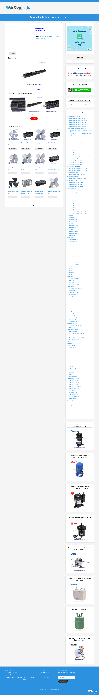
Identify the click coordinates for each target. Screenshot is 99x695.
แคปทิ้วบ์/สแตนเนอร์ (72, 368)
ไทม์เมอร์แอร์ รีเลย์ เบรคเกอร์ (74, 355)
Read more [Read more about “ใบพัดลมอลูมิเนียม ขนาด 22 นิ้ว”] (52, 197)
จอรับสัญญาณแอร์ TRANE (73, 296)
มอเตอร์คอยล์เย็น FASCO (73, 241)
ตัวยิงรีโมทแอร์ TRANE (73, 290)
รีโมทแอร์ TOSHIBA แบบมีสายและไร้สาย (75, 325)
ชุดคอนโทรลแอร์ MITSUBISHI (72, 329)
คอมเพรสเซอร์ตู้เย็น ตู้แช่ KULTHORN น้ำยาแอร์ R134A (78, 213)
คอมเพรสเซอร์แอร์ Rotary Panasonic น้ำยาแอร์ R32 (78, 170)
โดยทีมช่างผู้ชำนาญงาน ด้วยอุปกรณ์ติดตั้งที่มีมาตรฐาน (77, 104)
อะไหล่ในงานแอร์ (70, 343)
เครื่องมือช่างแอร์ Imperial (73, 408)
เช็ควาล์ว (70, 374)
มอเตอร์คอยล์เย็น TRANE (73, 219)
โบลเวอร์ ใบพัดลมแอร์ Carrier (74, 384)
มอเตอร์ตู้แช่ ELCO (70, 274)
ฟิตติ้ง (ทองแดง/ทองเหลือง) (74, 394)
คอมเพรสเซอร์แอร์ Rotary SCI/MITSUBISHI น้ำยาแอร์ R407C (79, 156)
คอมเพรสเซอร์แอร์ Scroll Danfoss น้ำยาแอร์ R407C (78, 141)
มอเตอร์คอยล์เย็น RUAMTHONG (74, 247)
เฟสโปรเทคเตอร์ (71, 357)
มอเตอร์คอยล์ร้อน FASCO (73, 239)
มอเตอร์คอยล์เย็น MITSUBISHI (74, 259)
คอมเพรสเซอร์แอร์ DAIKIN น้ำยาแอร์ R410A (76, 184)
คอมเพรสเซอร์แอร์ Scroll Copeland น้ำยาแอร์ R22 (77, 118)
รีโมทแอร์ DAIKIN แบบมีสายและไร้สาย (75, 312)
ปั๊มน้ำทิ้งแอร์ (71, 416)
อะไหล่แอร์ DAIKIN (70, 12)
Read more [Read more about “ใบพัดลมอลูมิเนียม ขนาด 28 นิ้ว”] (39, 148)
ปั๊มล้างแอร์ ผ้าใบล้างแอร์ (73, 404)
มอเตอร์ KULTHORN (70, 261)
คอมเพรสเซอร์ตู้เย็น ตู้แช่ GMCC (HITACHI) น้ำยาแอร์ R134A (79, 196)
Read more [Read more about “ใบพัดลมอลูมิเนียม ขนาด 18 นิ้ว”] (12, 173)
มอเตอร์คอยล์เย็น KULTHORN (74, 264)
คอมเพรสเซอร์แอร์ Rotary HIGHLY (73, 176)
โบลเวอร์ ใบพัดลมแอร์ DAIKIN (74, 382)
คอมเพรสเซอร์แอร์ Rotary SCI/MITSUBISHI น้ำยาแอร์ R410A (79, 153)
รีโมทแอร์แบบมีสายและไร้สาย (74, 278)
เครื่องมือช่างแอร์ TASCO (73, 410)
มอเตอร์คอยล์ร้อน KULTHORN (74, 262)
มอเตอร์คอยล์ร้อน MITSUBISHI (74, 257)
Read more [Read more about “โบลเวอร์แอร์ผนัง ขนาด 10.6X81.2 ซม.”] (52, 148)
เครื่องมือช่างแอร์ (70, 400)
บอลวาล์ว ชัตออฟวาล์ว (73, 376)
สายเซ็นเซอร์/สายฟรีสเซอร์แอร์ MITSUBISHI (76, 333)
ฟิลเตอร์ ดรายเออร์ (72, 345)
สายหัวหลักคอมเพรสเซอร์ (73, 359)
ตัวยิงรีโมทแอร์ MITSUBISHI (73, 331)
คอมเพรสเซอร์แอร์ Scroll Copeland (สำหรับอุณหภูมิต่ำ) (77, 128)
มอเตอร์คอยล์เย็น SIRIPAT (73, 253)
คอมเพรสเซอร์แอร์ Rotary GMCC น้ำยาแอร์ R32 (77, 174)
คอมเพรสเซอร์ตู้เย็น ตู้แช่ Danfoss (73, 204)
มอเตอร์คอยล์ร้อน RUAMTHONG (74, 245)
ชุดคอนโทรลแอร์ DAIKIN (71, 310)
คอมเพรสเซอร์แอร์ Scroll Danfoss (73, 137)
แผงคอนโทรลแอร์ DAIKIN (73, 315)
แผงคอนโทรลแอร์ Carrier (73, 306)
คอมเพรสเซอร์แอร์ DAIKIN (72, 180)
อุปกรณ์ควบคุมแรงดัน (71, 361)
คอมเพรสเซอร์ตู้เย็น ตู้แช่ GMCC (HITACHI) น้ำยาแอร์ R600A (79, 200)
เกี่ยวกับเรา (78, 12)
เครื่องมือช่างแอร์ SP (72, 414)
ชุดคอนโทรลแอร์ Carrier (71, 300)
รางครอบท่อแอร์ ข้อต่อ (73, 392)
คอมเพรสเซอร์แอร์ (46, 12)
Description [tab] (12, 53)
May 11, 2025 (34, 205)
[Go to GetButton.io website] (96, 693)
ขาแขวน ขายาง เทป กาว (73, 390)
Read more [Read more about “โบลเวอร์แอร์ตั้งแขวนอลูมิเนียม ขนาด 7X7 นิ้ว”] (25, 197)
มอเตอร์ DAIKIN (70, 229)
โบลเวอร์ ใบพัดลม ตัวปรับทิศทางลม (47, 36)
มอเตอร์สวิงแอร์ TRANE (73, 221)
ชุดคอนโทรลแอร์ (70, 276)
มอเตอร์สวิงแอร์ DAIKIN (73, 235)
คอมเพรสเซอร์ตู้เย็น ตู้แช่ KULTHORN (73, 209)
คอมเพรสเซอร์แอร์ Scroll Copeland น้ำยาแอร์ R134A (78, 120)
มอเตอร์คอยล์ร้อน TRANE (73, 217)
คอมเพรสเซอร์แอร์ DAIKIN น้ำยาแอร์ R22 (76, 182)
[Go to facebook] (96, 691)
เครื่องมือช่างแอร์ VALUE (73, 412)
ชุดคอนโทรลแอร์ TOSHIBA (72, 323)
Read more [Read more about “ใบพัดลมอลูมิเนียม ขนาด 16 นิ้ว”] (12, 148)
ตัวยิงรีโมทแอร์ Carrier (73, 304)
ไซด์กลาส (70, 370)
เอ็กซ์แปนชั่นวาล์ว (72, 365)
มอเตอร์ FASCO (70, 237)
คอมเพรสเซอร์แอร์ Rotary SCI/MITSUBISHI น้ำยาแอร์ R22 (79, 151)
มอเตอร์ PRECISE (70, 268)
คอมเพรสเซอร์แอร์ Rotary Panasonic (74, 166)
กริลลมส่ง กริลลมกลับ (72, 398)
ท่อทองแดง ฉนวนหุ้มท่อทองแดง (73, 339)
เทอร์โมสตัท (69, 341)
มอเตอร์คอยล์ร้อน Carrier (73, 225)
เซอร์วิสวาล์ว (71, 367)
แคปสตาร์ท (70, 351)
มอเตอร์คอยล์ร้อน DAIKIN (73, 231)
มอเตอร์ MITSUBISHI (71, 255)
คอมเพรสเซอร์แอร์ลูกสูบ (71, 188)
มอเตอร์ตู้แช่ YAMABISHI (71, 272)
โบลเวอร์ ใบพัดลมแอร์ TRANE (74, 380)
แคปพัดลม (70, 353)
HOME (40, 12)
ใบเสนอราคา (91, 12)
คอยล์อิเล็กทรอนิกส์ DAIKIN (73, 321)
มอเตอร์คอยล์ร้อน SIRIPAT (73, 251)
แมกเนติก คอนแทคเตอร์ (73, 347)
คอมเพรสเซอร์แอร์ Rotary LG (72, 158)
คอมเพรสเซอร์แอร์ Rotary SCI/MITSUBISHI (75, 149)
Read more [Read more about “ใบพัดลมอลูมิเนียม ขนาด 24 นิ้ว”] (25, 173)
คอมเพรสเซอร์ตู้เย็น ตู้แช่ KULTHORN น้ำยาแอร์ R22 (77, 211)
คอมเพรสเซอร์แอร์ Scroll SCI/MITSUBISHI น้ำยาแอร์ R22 (79, 147)
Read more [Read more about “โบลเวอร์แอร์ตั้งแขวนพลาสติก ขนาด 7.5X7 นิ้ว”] (52, 173)
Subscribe (63, 681)
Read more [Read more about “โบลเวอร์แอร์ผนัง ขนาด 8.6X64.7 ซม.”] (25, 148)
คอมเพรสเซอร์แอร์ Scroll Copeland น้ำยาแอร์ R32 (77, 126)
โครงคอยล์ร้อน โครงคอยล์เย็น (74, 388)
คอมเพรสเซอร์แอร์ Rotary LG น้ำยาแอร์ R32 (76, 164)
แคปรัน (70, 349)
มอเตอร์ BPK (69, 270)
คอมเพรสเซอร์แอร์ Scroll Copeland (73, 116)
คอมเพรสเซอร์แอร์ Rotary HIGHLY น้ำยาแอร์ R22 (77, 178)
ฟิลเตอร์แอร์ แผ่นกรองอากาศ (74, 396)
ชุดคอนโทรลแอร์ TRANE (71, 286)
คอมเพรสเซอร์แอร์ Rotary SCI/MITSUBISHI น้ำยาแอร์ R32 (79, 155)
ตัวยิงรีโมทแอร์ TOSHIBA (73, 327)
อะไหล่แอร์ (62, 12)
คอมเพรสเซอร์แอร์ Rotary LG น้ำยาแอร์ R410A (77, 162)
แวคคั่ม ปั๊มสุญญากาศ (72, 406)
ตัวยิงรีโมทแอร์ (71, 280)
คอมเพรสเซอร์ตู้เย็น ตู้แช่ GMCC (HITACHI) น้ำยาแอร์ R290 (79, 202)
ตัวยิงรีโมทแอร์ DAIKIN (73, 314)
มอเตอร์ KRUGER (70, 266)
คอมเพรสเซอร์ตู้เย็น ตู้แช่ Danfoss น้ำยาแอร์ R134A (77, 206)
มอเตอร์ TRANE (70, 215)
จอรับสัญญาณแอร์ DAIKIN (73, 317)
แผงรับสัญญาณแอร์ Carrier (74, 308)
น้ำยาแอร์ (68, 335)
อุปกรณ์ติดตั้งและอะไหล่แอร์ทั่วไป (73, 378)
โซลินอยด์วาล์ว (71, 372)
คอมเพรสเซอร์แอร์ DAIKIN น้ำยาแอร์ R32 (76, 186)
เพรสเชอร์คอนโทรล (72, 363)
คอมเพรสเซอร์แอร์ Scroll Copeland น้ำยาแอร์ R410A (78, 124)
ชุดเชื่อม (70, 402)
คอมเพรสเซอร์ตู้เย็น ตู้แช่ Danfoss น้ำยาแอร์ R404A (78, 208)
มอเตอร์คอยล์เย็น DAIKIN (73, 233)
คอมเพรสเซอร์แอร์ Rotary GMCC (73, 172)
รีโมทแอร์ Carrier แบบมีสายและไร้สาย (75, 302)
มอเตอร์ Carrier (70, 223)
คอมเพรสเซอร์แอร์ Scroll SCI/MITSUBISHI (74, 145)
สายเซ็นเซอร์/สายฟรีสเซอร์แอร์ (74, 284)
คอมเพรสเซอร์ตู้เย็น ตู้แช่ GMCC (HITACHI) (74, 194)
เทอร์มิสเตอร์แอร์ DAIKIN (73, 319)
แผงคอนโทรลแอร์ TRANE (73, 294)
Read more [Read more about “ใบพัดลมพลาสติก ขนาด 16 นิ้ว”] (12, 197)
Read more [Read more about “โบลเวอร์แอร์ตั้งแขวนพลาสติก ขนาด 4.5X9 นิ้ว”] (39, 197)
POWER (39, 205)
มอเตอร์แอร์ (55, 12)
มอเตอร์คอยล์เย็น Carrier (73, 227)
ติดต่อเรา (85, 12)
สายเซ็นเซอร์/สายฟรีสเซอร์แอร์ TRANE (75, 298)
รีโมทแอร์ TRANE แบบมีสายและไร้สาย (75, 288)
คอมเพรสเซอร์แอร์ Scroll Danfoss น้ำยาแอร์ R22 (77, 139)
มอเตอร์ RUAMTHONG (71, 243)
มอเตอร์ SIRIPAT (70, 249)
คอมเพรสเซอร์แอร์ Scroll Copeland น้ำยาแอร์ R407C (78, 122)
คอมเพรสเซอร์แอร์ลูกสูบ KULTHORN (75, 192)
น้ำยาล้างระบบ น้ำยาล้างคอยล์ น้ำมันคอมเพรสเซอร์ (76, 337)
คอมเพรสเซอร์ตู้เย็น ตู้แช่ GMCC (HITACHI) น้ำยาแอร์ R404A (79, 198)
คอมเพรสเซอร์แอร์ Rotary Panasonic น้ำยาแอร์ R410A (78, 168)
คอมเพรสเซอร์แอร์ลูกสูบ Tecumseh (75, 190)
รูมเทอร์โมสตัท (71, 282)
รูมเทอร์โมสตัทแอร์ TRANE (73, 292)
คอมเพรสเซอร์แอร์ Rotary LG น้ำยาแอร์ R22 (76, 160)
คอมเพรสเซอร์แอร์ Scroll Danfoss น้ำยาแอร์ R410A (78, 143)
